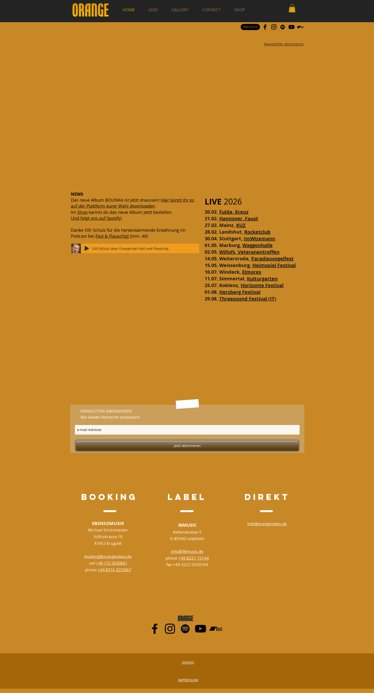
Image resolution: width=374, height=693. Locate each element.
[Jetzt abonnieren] (187, 446)
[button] (292, 8)
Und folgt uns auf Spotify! (96, 218)
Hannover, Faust (238, 218)
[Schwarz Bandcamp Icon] (300, 27)
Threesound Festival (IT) (247, 298)
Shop (82, 212)
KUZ (241, 225)
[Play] (87, 248)
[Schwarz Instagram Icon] (273, 27)
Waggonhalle (257, 245)
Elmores (251, 272)
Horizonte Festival (262, 285)
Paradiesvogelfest (272, 258)
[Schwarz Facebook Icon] (265, 27)
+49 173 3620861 (111, 563)
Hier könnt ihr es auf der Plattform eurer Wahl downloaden (132, 203)
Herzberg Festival (239, 292)
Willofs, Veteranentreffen (249, 252)
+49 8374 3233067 (114, 569)
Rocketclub (257, 232)
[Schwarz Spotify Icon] (282, 27)
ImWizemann (259, 238)
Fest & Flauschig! (112, 236)
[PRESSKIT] (250, 27)
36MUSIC (187, 525)
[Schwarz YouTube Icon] (291, 27)
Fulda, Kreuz (234, 212)
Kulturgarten (262, 278)
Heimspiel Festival (274, 265)
